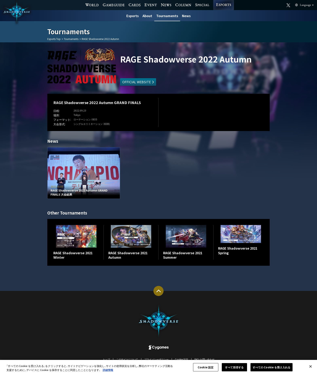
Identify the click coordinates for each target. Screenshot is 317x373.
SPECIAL (202, 4)
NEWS (166, 4)
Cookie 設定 (181, 359)
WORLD (92, 4)
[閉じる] (310, 368)
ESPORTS (223, 1)
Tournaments (167, 15)
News (186, 15)
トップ (106, 359)
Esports (132, 15)
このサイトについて (127, 359)
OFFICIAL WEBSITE (136, 81)
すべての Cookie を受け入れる (271, 369)
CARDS (134, 4)
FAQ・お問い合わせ (204, 359)
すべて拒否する (234, 369)
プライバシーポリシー (156, 359)
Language (299, 5)
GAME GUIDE (114, 4)
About (147, 15)
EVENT (151, 4)
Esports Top (54, 39)
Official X (288, 4)
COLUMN (183, 4)
